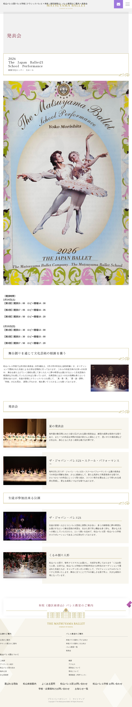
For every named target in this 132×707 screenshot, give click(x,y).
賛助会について (74, 668)
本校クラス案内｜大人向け (76, 644)
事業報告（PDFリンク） (78, 675)
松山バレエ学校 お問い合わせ (107, 684)
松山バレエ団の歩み (7, 668)
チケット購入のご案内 (8, 644)
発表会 (68, 651)
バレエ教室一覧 (72, 647)
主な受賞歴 (4, 675)
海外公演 (3, 671)
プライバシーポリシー (57, 699)
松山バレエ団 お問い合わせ (73, 684)
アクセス (72, 664)
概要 (70, 661)
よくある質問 (48, 684)
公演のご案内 (5, 640)
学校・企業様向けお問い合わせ (54, 689)
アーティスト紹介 (6, 664)
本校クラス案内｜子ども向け (77, 640)
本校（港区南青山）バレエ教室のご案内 (66, 605)
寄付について (74, 671)
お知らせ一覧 (81, 689)
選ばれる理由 (11, 684)
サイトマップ (78, 699)
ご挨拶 (2, 661)
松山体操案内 (29, 684)
